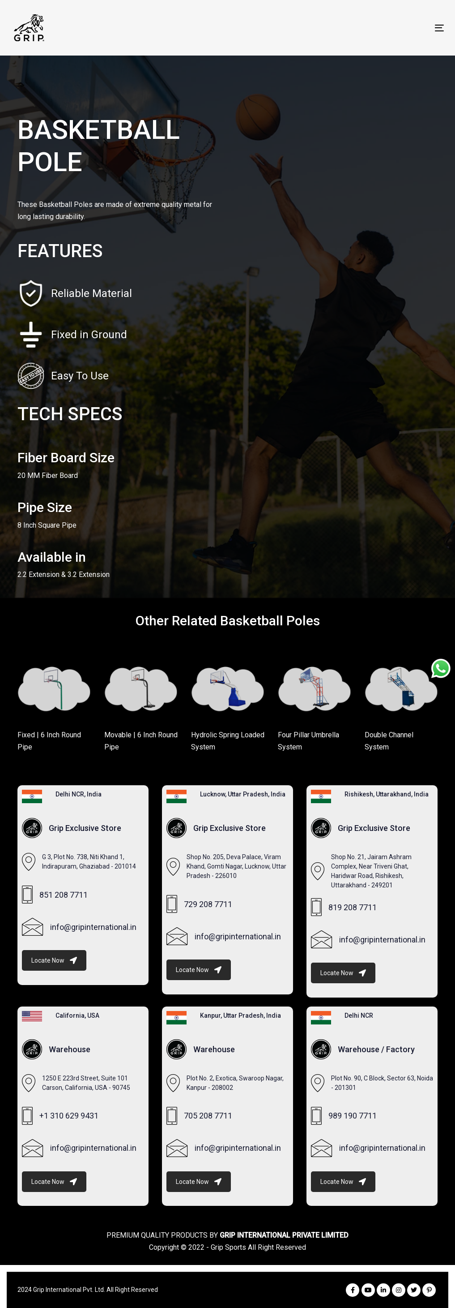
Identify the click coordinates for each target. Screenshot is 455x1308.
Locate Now (54, 960)
